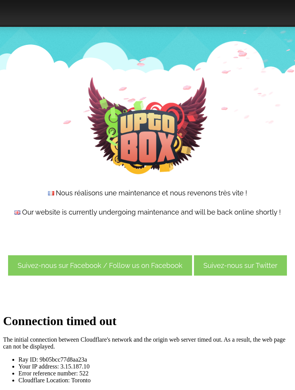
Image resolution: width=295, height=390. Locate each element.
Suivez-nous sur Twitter (241, 265)
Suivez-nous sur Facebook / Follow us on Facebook (100, 265)
